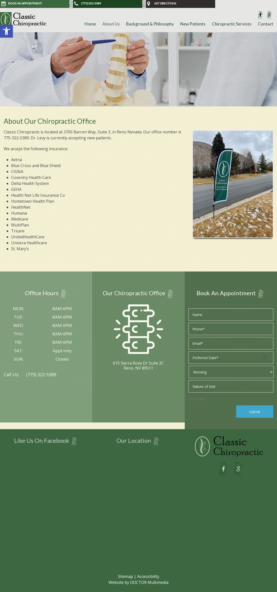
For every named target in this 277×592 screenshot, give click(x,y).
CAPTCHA (196, 399)
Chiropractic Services (232, 23)
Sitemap (125, 576)
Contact (265, 23)
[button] (6, 31)
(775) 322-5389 (41, 374)
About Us (111, 23)
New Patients (193, 23)
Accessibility (148, 576)
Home (90, 23)
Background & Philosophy (150, 23)
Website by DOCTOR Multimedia (138, 582)
